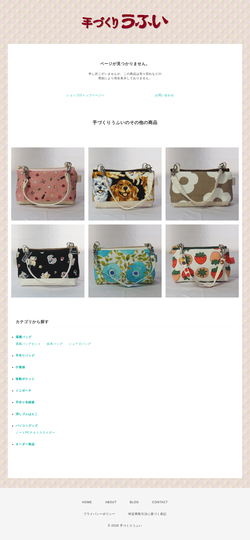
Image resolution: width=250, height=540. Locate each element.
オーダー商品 (25, 444)
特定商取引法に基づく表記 (147, 514)
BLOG (134, 502)
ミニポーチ (23, 390)
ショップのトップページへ (85, 95)
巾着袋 (20, 367)
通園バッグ (23, 337)
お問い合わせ (164, 95)
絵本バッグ (55, 344)
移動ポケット (25, 379)
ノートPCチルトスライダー (35, 432)
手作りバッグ (25, 355)
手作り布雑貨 (25, 402)
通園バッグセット (28, 344)
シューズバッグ (80, 344)
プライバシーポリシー (99, 514)
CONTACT (160, 502)
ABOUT (110, 502)
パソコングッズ (27, 425)
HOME (87, 502)
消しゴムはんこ (27, 414)
